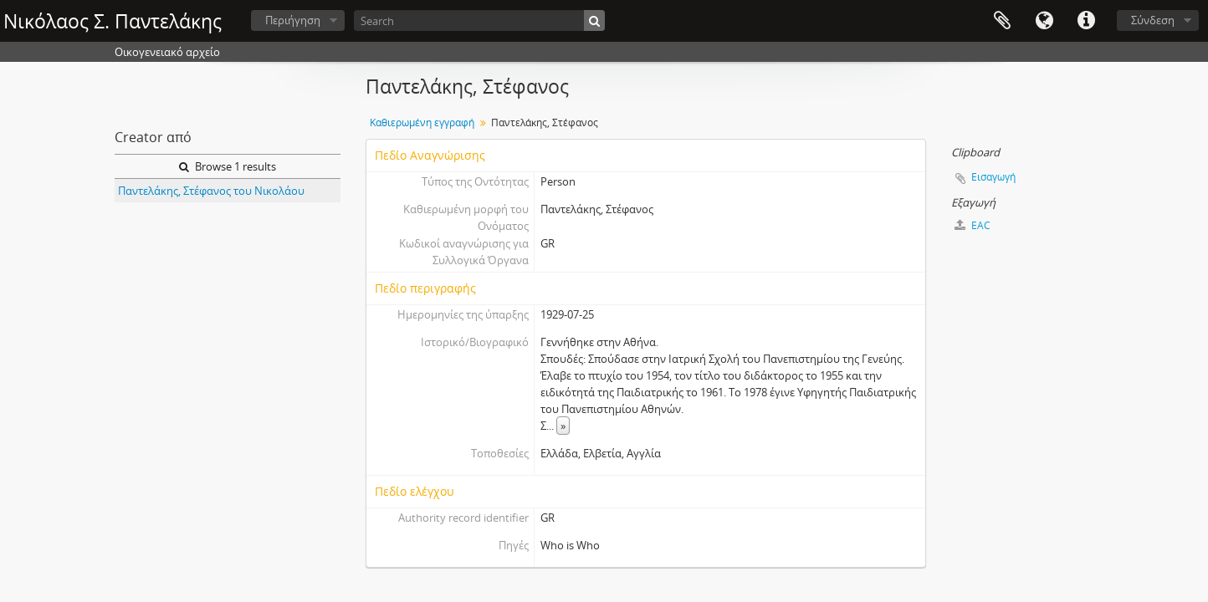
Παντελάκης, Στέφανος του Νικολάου (211, 190)
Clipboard (1002, 21)
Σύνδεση (1153, 20)
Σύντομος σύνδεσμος (1086, 21)
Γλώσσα (1044, 21)
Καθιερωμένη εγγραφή (422, 122)
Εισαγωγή (993, 177)
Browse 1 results (227, 166)
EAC (972, 225)
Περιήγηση (292, 20)
